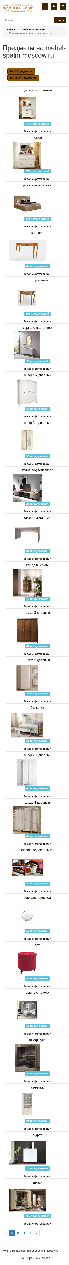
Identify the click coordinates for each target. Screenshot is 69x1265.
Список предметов (23, 77)
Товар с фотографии (37, 131)
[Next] (36, 1233)
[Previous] (6, 1233)
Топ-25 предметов (21, 71)
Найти (60, 20)
